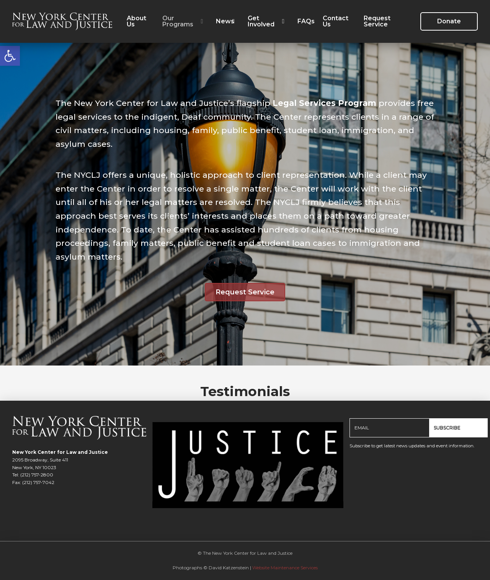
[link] (10, 56)
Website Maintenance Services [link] (285, 567)
